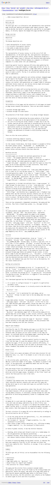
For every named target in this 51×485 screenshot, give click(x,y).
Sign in (47, 2)
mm (16, 10)
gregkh (22, 8)
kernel (13, 8)
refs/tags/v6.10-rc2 (41, 8)
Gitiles (9, 482)
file (35, 14)
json (48, 482)
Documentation (8, 10)
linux (3, 8)
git (18, 8)
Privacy (14, 482)
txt (44, 482)
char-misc (29, 8)
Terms (18, 482)
